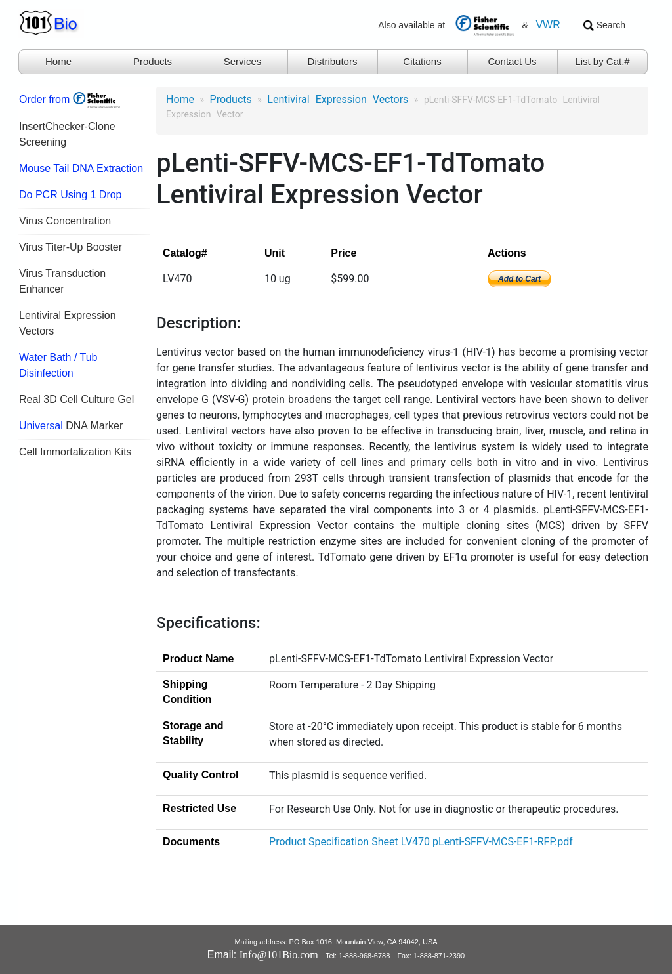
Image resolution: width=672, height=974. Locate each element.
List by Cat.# (602, 61)
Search (604, 25)
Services (243, 61)
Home (58, 61)
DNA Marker (71, 425)
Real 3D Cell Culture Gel (76, 399)
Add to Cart (519, 279)
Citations (422, 61)
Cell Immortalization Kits (75, 451)
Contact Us (512, 61)
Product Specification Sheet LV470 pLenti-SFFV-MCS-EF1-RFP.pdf (421, 842)
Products (152, 61)
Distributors (333, 61)
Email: (262, 954)
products (231, 99)
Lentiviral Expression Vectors (337, 99)
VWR (548, 24)
